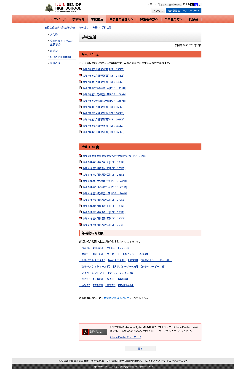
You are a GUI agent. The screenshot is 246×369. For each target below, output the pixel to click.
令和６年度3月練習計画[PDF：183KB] (104, 162)
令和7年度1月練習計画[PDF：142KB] (103, 82)
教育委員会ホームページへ (183, 10)
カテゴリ (84, 27)
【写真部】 (110, 279)
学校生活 (107, 27)
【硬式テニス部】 (117, 260)
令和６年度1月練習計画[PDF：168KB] (104, 174)
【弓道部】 (84, 247)
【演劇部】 (98, 285)
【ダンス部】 (125, 247)
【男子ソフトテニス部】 (136, 254)
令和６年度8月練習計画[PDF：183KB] (104, 206)
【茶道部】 (84, 279)
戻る (140, 348)
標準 (170, 4)
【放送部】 (84, 285)
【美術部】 (123, 279)
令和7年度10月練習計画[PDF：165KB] (104, 100)
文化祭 (54, 34)
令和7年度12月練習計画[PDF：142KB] (104, 88)
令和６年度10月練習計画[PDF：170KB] (105, 193)
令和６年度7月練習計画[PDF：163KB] (104, 212)
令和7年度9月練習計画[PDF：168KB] (103, 107)
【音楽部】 (98, 279)
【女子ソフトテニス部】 (92, 260)
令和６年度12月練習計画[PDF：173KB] (105, 181)
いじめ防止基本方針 (61, 57)
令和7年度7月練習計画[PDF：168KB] (103, 119)
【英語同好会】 (126, 285)
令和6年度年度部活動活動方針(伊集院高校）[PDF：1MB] (114, 156)
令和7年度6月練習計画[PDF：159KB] (103, 125)
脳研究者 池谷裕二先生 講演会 (61, 42)
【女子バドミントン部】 (121, 273)
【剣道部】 (98, 247)
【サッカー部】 (112, 254)
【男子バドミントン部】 (92, 273)
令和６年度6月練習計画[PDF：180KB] (104, 218)
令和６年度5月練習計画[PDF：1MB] (103, 224)
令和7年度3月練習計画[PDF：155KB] (103, 69)
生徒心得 (55, 63)
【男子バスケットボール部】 (156, 260)
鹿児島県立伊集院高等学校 (60, 27)
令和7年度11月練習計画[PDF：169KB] (104, 94)
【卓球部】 (133, 260)
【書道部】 (110, 285)
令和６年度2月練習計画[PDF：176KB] (104, 168)
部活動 (54, 50)
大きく (177, 4)
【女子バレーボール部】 (153, 266)
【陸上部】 (98, 254)
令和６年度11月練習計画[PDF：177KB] (105, 187)
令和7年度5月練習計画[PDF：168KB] (103, 132)
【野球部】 (84, 254)
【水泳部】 (110, 247)
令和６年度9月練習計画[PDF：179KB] (104, 199)
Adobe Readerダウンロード (125, 337)
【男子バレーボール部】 (125, 266)
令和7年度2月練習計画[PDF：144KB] (103, 75)
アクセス (158, 10)
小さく (163, 4)
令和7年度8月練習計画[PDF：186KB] (103, 113)
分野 (95, 27)
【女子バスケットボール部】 (94, 266)
